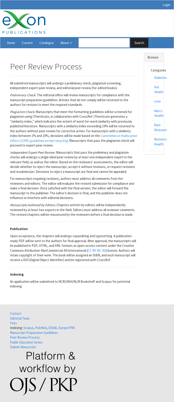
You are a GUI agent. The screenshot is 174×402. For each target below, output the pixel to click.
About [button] (66, 43)
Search (139, 43)
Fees (13, 323)
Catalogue (46, 43)
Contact (15, 313)
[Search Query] (104, 43)
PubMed (41, 328)
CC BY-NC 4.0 (97, 250)
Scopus (28, 328)
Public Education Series (26, 342)
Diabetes (160, 77)
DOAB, (53, 328)
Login (166, 5)
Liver (157, 101)
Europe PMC (67, 328)
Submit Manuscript (23, 347)
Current (27, 43)
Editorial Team (20, 318)
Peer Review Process (25, 337)
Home (11, 43)
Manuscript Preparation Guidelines (34, 333)
